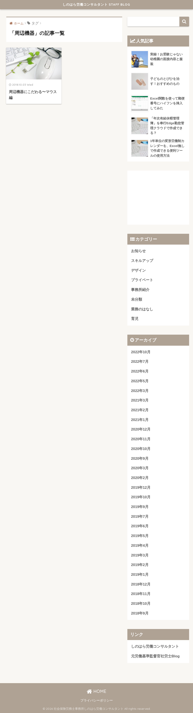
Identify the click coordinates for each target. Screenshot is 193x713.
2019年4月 (140, 546)
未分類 (136, 299)
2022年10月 (141, 352)
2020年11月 (141, 439)
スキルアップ (142, 261)
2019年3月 (140, 555)
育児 (134, 319)
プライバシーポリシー (96, 700)
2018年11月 (141, 594)
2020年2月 (140, 478)
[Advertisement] (158, 198)
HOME (96, 691)
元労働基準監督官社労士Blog (155, 656)
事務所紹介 (140, 290)
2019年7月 (140, 517)
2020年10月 (141, 449)
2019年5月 (140, 536)
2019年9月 (140, 507)
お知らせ (138, 251)
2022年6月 (140, 371)
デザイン (138, 270)
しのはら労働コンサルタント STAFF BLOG (96, 4)
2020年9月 (140, 459)
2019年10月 (141, 497)
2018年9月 (140, 613)
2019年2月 (140, 565)
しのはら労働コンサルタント (155, 646)
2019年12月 (141, 488)
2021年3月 (140, 400)
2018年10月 (141, 604)
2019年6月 (140, 526)
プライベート (142, 280)
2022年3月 (140, 391)
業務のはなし (142, 309)
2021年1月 (140, 420)
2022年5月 (140, 381)
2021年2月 (140, 410)
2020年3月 (140, 468)
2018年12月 (141, 584)
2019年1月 (140, 575)
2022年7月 (140, 362)
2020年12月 (141, 429)
